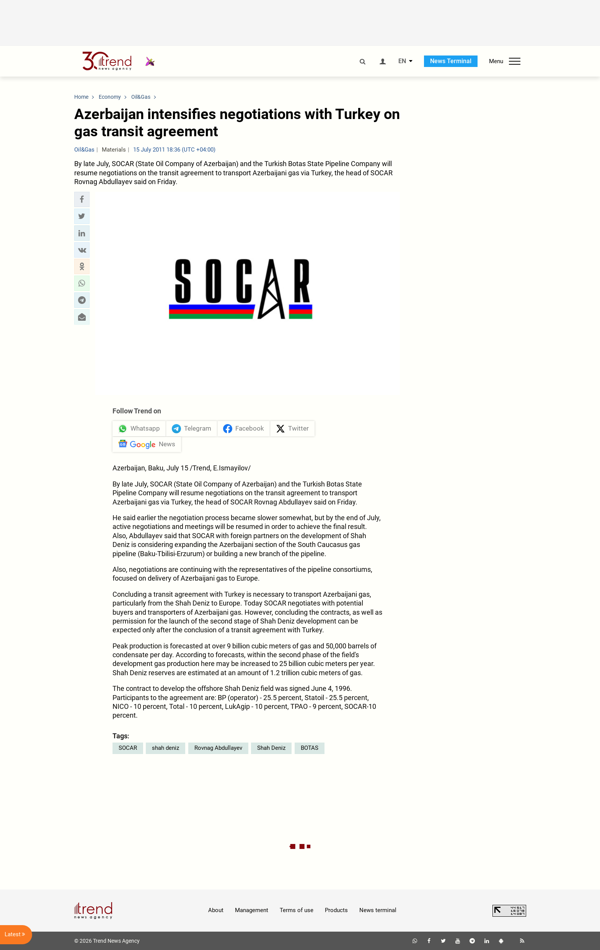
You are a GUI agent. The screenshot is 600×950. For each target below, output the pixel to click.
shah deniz (165, 747)
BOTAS (309, 747)
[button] (82, 199)
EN (402, 61)
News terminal (377, 910)
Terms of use (296, 910)
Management (251, 910)
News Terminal (450, 61)
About (215, 910)
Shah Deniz (271, 747)
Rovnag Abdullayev (218, 747)
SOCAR (128, 747)
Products (336, 910)
